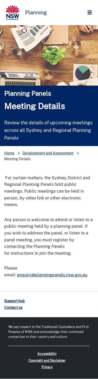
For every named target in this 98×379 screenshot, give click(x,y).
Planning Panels (27, 93)
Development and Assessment (47, 153)
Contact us (13, 307)
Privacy (47, 367)
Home (9, 153)
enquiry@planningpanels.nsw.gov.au (52, 274)
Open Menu (91, 13)
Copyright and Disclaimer (47, 361)
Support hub (14, 301)
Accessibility (46, 354)
